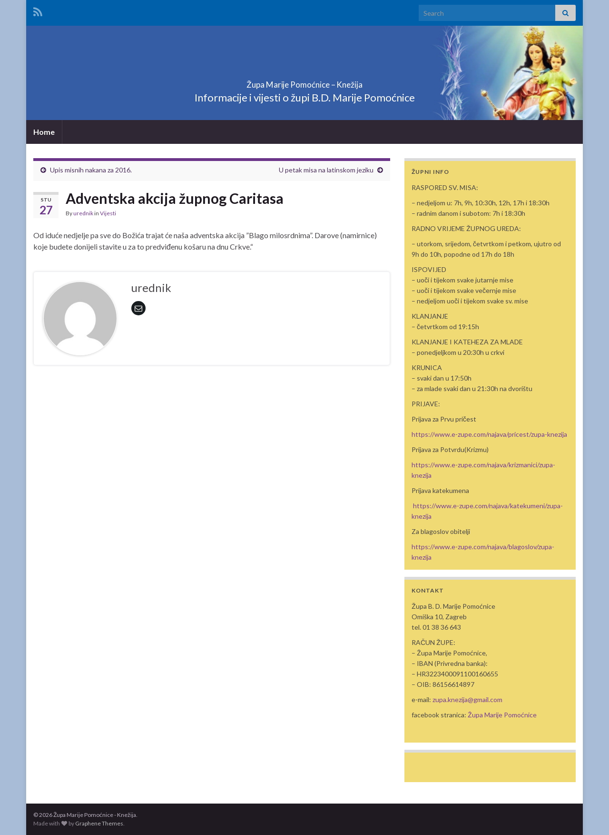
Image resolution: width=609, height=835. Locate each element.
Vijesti (108, 213)
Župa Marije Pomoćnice (502, 715)
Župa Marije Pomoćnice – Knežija (304, 81)
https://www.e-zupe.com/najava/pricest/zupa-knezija (489, 434)
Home (44, 131)
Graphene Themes (99, 823)
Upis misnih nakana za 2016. (91, 170)
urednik (83, 213)
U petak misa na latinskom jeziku (326, 170)
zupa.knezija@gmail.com (467, 699)
